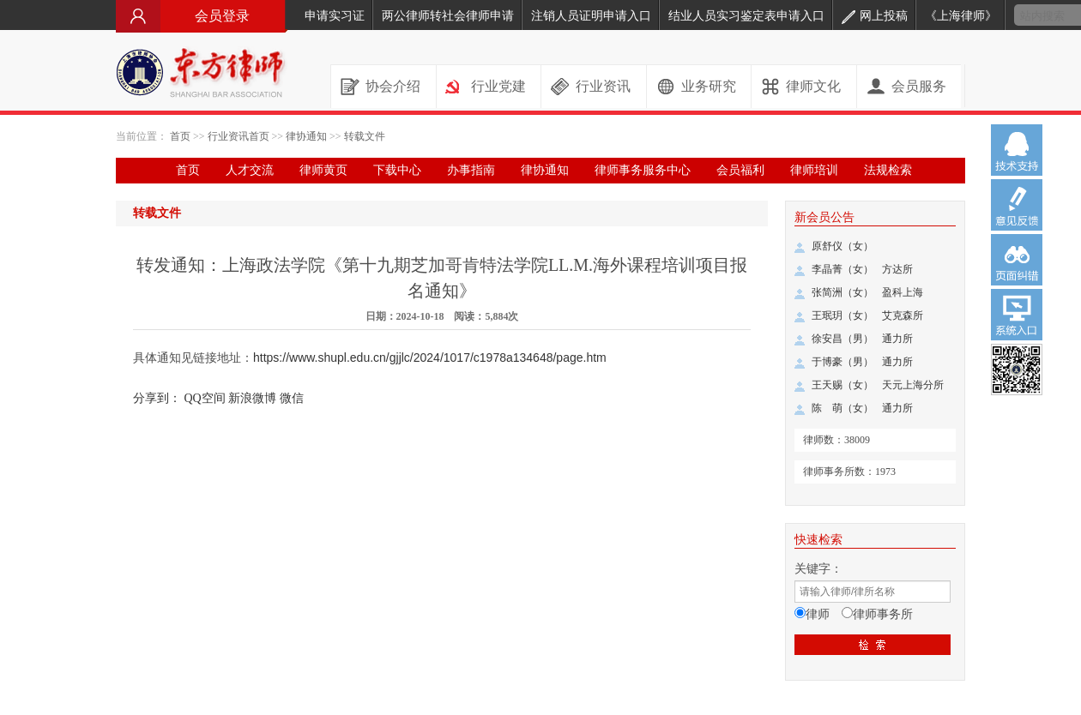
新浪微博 (252, 398)
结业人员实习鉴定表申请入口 (746, 15)
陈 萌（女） (842, 408)
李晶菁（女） (842, 269)
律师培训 (814, 170)
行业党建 (498, 86)
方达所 (897, 269)
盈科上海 (902, 292)
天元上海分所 (913, 385)
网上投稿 (875, 15)
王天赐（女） (842, 385)
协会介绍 (392, 86)
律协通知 (306, 136)
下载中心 (397, 170)
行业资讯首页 (238, 136)
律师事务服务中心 (643, 170)
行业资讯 (603, 86)
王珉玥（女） (842, 315)
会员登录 (202, 16)
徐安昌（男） (842, 339)
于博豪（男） (842, 362)
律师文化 (813, 86)
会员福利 (740, 170)
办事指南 (471, 170)
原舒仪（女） (842, 246)
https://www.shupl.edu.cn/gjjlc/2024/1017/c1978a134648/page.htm (430, 357)
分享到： (157, 398)
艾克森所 (902, 315)
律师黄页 (323, 170)
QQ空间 (205, 398)
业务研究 (708, 86)
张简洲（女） (842, 292)
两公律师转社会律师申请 (448, 15)
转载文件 (364, 136)
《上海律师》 (961, 15)
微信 (292, 398)
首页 (180, 136)
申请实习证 (335, 15)
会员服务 (918, 86)
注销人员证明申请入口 (591, 15)
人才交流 (250, 170)
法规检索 (888, 170)
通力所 (897, 339)
